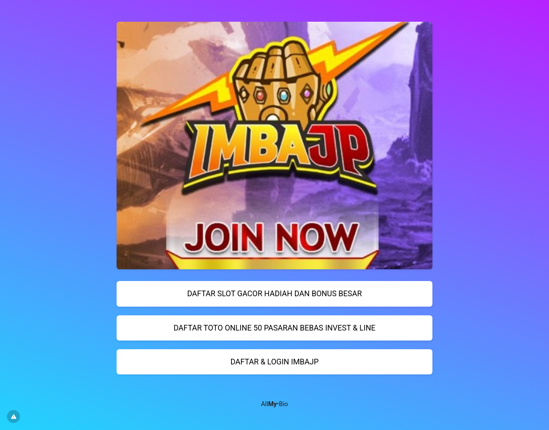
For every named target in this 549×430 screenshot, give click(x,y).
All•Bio (274, 404)
